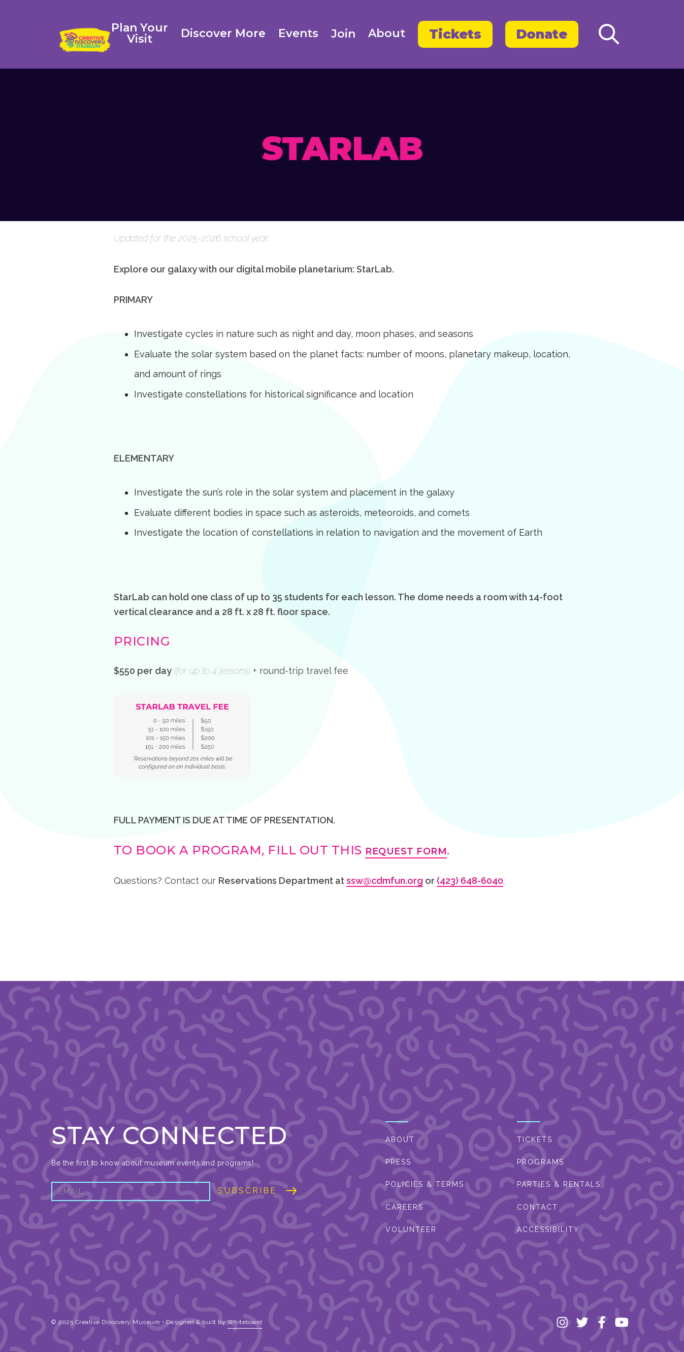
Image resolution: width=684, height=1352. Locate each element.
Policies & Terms (424, 1184)
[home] (84, 40)
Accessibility (548, 1229)
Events (298, 33)
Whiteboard (245, 1322)
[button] (139, 34)
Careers (404, 1207)
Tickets (455, 34)
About (386, 33)
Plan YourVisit (139, 33)
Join (343, 34)
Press (398, 1162)
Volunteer (411, 1229)
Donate (541, 34)
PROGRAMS (540, 1162)
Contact (537, 1207)
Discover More (223, 33)
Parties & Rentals (559, 1184)
